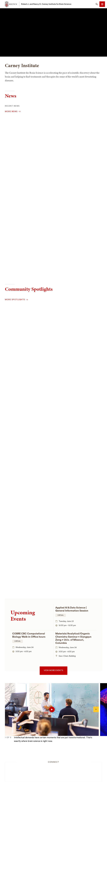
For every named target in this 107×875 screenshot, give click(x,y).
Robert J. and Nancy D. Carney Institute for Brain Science (46, 4)
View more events (53, 670)
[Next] (96, 709)
